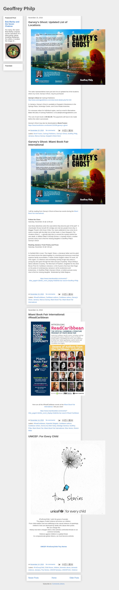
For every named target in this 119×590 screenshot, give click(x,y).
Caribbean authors (52, 297)
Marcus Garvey (40, 136)
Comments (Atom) (58, 584)
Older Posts (74, 578)
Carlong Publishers (49, 133)
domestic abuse (65, 567)
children (56, 567)
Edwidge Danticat (63, 426)
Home (54, 578)
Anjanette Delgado (52, 423)
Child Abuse (49, 567)
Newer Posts (33, 578)
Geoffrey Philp (19, 8)
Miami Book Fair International (54, 428)
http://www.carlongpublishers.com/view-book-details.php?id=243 (49, 100)
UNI (54, 546)
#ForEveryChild (39, 567)
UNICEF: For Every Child (43, 436)
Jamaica (31, 136)
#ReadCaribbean (39, 297)
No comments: (51, 130)
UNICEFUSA (66, 570)
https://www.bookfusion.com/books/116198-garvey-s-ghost (48, 125)
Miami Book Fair (56, 300)
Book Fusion (38, 133)
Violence (74, 570)
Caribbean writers (65, 297)
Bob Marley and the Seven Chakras (12, 24)
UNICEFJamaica (55, 570)
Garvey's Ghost (61, 133)
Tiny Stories (45, 570)
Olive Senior (69, 428)
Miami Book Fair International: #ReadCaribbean (46, 316)
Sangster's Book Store (53, 136)
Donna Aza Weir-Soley (48, 426)
